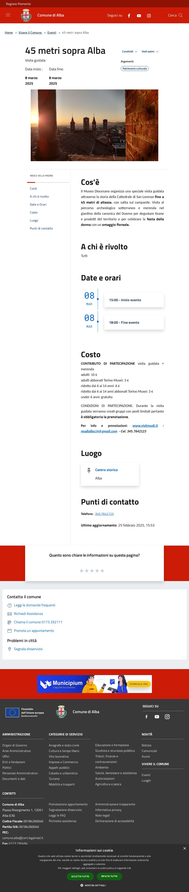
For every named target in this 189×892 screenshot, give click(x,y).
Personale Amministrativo (20, 773)
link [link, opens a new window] (129, 868)
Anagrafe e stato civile (64, 745)
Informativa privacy (108, 809)
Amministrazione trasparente (115, 804)
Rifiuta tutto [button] (109, 876)
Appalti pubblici (59, 767)
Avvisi (146, 756)
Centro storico (106, 469)
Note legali (102, 815)
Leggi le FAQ (57, 815)
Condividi (130, 51)
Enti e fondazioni (13, 762)
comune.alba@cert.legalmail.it (22, 837)
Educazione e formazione (112, 745)
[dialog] (94, 868)
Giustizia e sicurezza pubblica (115, 750)
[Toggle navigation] (8, 15)
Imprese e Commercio (63, 762)
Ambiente (101, 767)
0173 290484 (18, 843)
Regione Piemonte (18, 3)
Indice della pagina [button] (41, 175)
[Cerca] (180, 15)
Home (9, 32)
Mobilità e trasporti (62, 784)
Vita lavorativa (59, 756)
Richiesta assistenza (62, 820)
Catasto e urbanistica (63, 773)
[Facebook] (127, 15)
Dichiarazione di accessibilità (114, 820)
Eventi (51, 32)
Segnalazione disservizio (65, 809)
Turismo (54, 778)
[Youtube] (137, 15)
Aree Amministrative (16, 750)
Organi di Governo (14, 745)
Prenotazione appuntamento (68, 804)
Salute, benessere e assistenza (116, 772)
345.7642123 (104, 513)
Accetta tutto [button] (80, 876)
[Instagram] (147, 15)
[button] (94, 885)
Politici (7, 767)
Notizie (146, 745)
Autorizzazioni (105, 778)
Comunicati (149, 750)
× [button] (184, 848)
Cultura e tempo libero (64, 750)
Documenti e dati (14, 778)
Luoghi (146, 780)
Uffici (5, 756)
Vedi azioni (151, 51)
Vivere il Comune (30, 32)
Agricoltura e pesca (108, 784)
